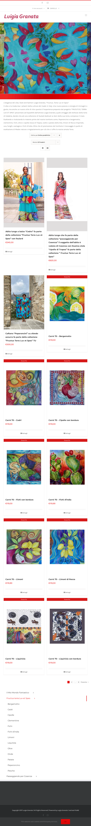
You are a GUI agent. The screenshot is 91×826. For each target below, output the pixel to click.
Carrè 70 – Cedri (13, 420)
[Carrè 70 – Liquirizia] (24, 626)
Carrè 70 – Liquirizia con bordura (65, 659)
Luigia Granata (62, 810)
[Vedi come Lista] (47, 148)
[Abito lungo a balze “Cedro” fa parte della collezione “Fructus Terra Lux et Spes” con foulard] (24, 192)
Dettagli (9, 251)
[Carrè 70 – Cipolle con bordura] (67, 387)
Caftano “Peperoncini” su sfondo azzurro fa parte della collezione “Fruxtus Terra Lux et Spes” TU (21, 337)
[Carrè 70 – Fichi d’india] (67, 467)
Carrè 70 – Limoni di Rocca (62, 579)
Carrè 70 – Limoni (14, 579)
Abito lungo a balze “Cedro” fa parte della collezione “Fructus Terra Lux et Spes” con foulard (23, 235)
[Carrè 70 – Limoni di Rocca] (67, 546)
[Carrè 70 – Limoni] (24, 546)
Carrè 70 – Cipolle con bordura (64, 420)
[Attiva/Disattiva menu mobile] (86, 15)
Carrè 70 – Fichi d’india (60, 500)
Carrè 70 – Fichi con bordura (19, 500)
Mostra (39, 142)
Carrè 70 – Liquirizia (15, 659)
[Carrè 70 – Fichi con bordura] (24, 467)
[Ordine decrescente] (59, 135)
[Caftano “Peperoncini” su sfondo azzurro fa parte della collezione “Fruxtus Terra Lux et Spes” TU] (24, 302)
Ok (65, 822)
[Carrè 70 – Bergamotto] (67, 303)
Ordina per (40, 135)
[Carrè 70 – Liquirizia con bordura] (67, 626)
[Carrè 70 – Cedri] (24, 387)
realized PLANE (74, 810)
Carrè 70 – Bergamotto (60, 336)
